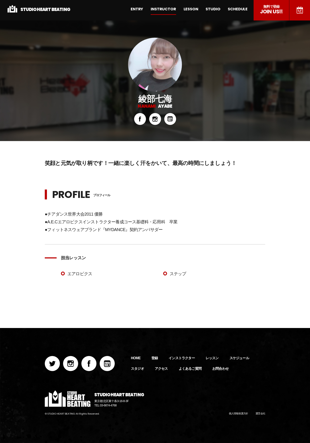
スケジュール (299, 10)
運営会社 (260, 413)
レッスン (212, 358)
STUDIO (214, 9)
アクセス (161, 368)
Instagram (155, 119)
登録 (154, 358)
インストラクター (182, 358)
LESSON (193, 9)
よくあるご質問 (190, 368)
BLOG (170, 119)
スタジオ (137, 368)
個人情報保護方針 (238, 413)
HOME (136, 358)
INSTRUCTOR (167, 9)
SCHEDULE (238, 9)
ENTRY (141, 9)
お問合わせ (220, 368)
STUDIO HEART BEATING (45, 9)
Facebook (140, 119)
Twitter (52, 363)
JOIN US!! (271, 10)
